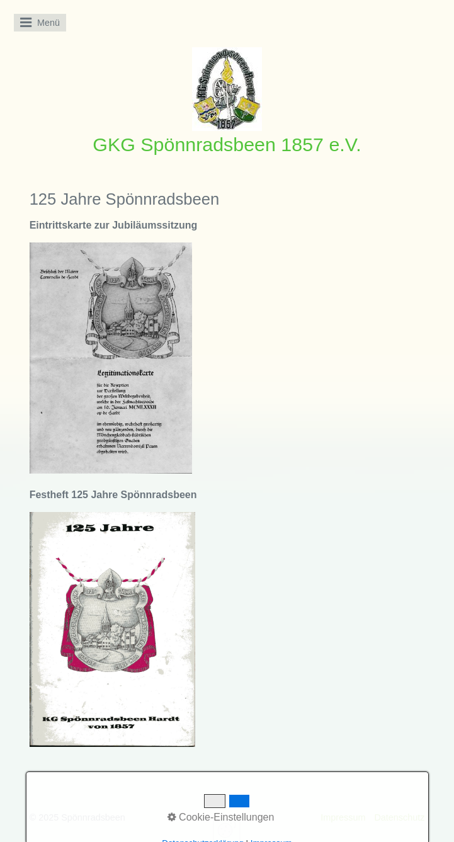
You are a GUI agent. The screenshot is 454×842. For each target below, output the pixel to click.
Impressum (343, 817)
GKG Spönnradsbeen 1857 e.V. (227, 144)
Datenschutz (399, 817)
